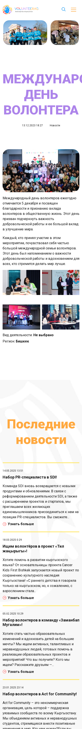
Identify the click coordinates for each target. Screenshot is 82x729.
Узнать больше (18, 524)
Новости (55, 125)
